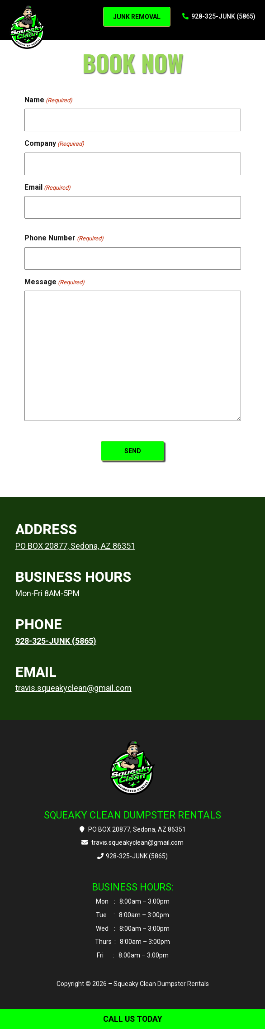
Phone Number (64, 238)
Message (54, 282)
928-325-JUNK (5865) (219, 16)
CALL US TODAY (132, 1019)
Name (48, 100)
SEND (132, 451)
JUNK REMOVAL (137, 16)
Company (54, 143)
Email (47, 187)
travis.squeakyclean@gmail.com (73, 688)
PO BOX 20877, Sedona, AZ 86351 (75, 545)
